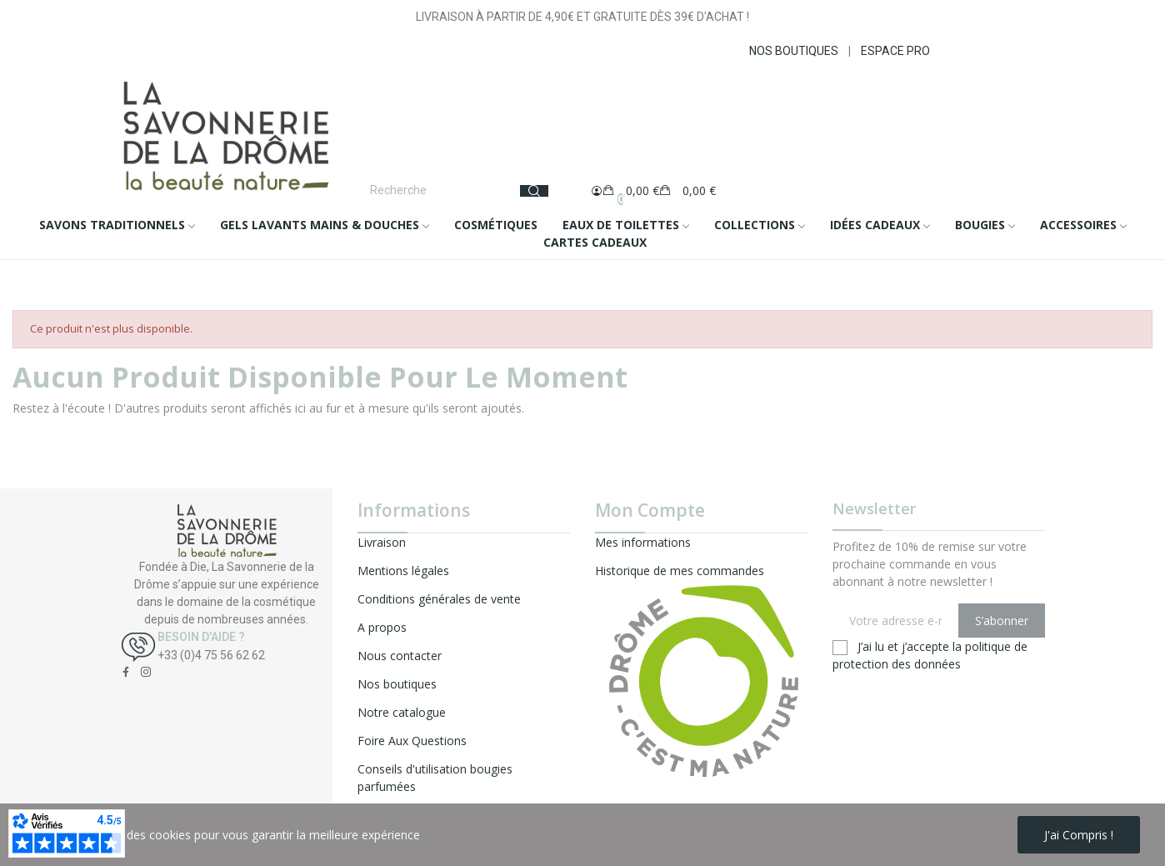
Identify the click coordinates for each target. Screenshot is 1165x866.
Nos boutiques (397, 684)
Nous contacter (400, 655)
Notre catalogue (402, 712)
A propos (382, 627)
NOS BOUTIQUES (793, 51)
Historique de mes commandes (679, 570)
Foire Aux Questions (412, 740)
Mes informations (643, 542)
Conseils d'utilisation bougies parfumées (435, 777)
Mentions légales (403, 570)
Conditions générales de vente (439, 599)
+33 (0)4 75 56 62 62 (211, 655)
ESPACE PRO (895, 51)
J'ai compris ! (1078, 835)
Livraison (382, 542)
